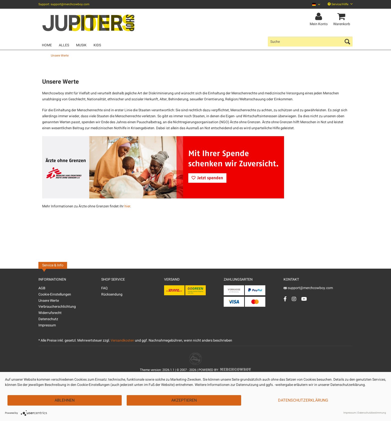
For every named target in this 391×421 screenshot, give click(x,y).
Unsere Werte (48, 300)
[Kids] (97, 45)
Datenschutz (48, 319)
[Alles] (64, 45)
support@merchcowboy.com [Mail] (308, 288)
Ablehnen (65, 400)
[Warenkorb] (342, 17)
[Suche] (310, 42)
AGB (41, 288)
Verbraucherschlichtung (57, 306)
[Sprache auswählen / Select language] (316, 4)
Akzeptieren (184, 400)
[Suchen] (347, 42)
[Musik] (81, 45)
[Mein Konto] (319, 17)
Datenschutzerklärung (303, 400)
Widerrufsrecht (50, 312)
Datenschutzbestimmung (372, 413)
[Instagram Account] (294, 298)
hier (127, 206)
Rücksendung (111, 294)
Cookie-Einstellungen (54, 294)
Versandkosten (122, 340)
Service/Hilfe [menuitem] (340, 4)
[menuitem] (314, 4)
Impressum (47, 325)
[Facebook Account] (285, 298)
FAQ (104, 288)
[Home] (46, 45)
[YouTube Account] (304, 298)
